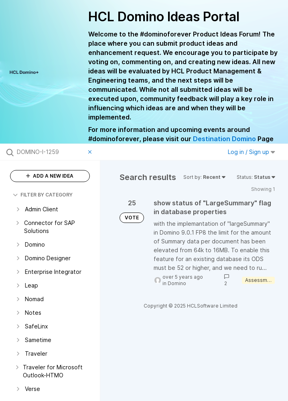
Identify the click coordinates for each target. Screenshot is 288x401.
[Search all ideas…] (50, 152)
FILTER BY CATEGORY (43, 195)
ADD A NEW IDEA (49, 176)
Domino (177, 283)
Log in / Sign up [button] (251, 151)
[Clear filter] (91, 152)
